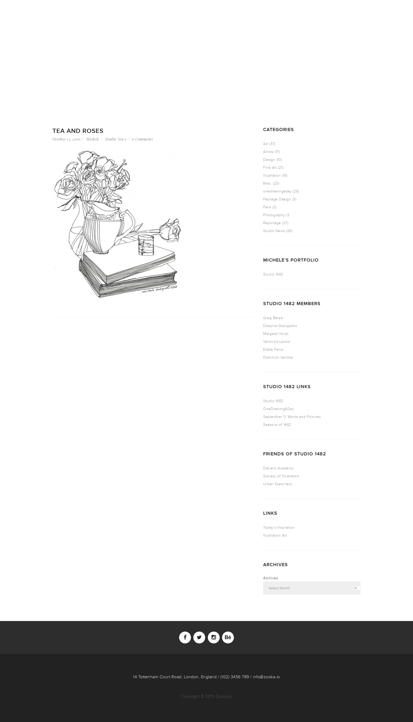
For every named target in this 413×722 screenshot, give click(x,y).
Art (265, 144)
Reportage (272, 223)
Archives (270, 578)
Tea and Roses (78, 131)
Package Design (277, 199)
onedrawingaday (277, 191)
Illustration (272, 175)
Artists (268, 152)
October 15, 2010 (66, 139)
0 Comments (142, 139)
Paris (267, 207)
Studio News (115, 139)
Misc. (267, 183)
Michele (92, 139)
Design (269, 159)
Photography (274, 215)
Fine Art (270, 167)
